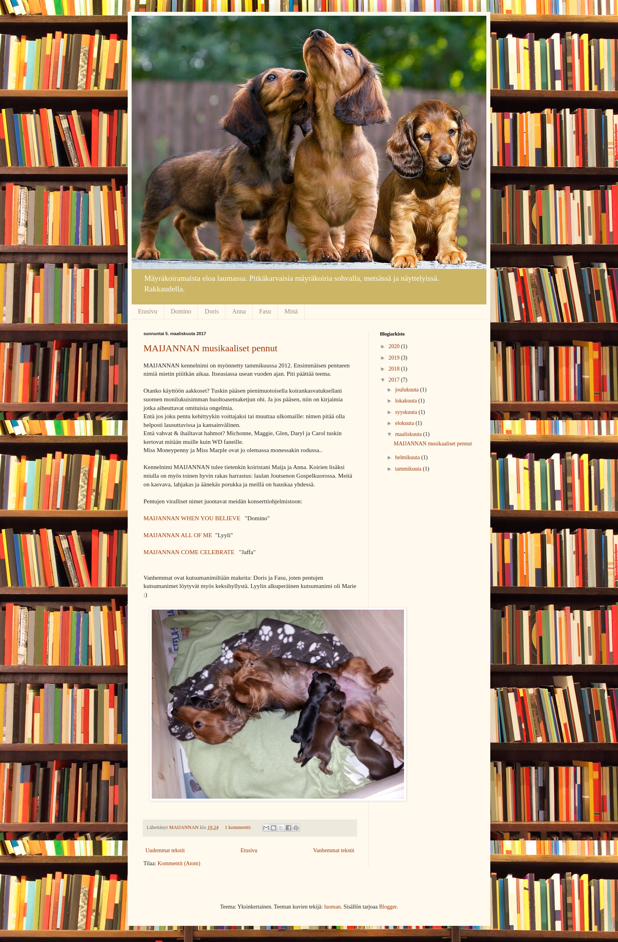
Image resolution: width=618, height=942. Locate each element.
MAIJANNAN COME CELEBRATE (189, 552)
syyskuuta (407, 412)
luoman (332, 907)
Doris (212, 311)
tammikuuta (409, 469)
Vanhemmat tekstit (333, 850)
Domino (181, 311)
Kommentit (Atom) (179, 863)
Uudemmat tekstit (165, 850)
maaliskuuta (409, 434)
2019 (395, 358)
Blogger (387, 907)
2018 (395, 369)
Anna (239, 311)
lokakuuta (406, 401)
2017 (395, 380)
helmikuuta (408, 457)
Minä (291, 311)
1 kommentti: (239, 827)
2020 (395, 346)
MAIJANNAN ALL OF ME (177, 535)
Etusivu (147, 311)
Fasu (265, 311)
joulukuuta (407, 390)
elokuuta (405, 423)
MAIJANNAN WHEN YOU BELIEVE (191, 518)
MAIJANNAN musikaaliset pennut (210, 348)
